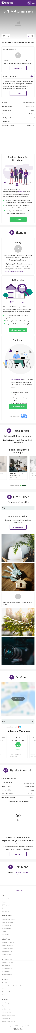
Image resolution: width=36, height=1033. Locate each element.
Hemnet (4, 902)
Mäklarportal (6, 992)
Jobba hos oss (6, 1009)
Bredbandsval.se (16, 380)
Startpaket (5, 911)
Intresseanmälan (7, 974)
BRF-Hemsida (6, 905)
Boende (18, 872)
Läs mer (18, 68)
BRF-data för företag (8, 989)
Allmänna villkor (6, 1012)
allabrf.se (21, 191)
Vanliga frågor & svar (8, 995)
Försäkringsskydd (7, 945)
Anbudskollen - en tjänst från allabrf (12, 986)
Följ (30, 36)
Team (4, 1006)
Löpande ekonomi (7, 922)
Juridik (4, 931)
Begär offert (6, 934)
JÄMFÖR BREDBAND (18, 406)
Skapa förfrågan (7, 954)
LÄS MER (18, 93)
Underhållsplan (6, 928)
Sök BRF (18, 891)
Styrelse (25, 872)
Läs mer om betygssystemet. (14, 271)
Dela (6, 36)
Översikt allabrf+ (7, 899)
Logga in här (18, 527)
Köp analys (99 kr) (18, 330)
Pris (3, 908)
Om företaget (6, 1003)
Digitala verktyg (7, 925)
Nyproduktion (6, 971)
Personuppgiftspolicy (8, 1015)
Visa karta (18, 699)
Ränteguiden (6, 965)
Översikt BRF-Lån (7, 962)
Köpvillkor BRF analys (8, 1021)
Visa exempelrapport (19, 302)
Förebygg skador (7, 951)
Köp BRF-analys (7, 982)
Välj (3, 508)
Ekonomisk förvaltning (8, 919)
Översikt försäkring (8, 942)
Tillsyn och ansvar (7, 948)
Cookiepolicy (6, 1018)
